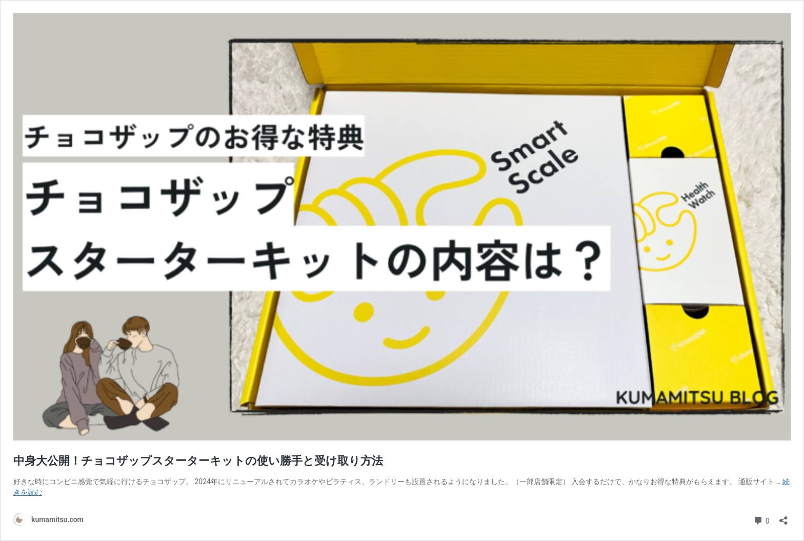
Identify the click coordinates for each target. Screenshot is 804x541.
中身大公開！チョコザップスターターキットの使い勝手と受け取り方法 (198, 460)
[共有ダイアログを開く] (783, 517)
